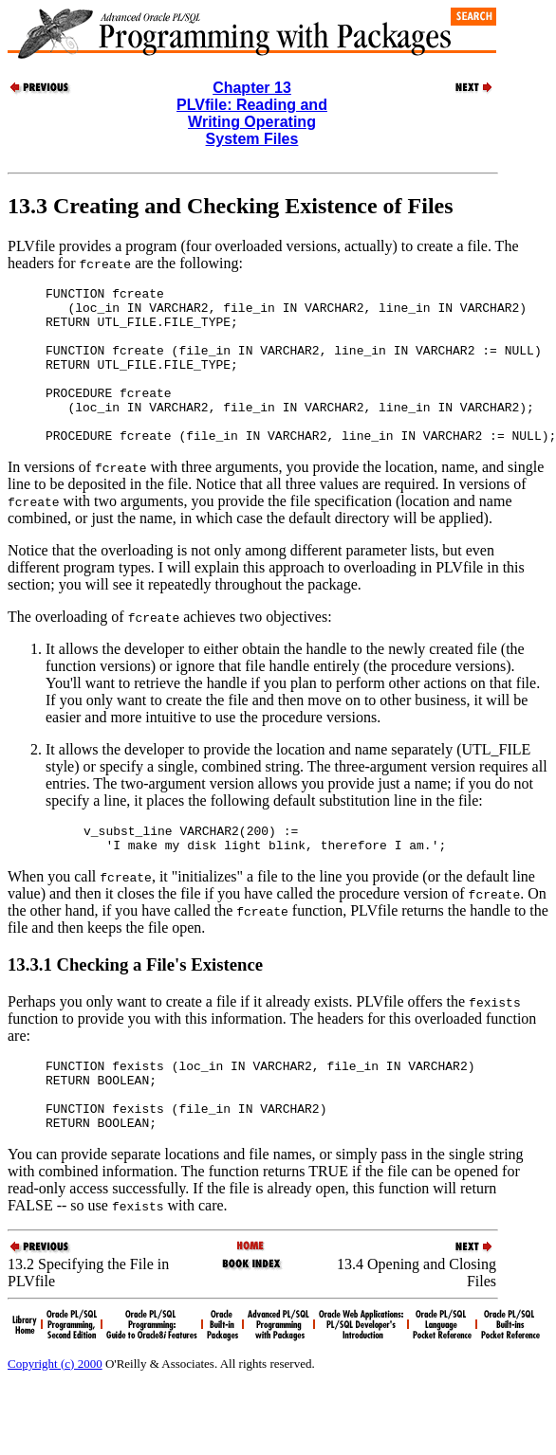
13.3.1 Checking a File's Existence (135, 1001)
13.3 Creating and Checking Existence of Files (231, 205)
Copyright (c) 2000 (55, 1415)
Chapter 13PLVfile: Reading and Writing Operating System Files (251, 113)
